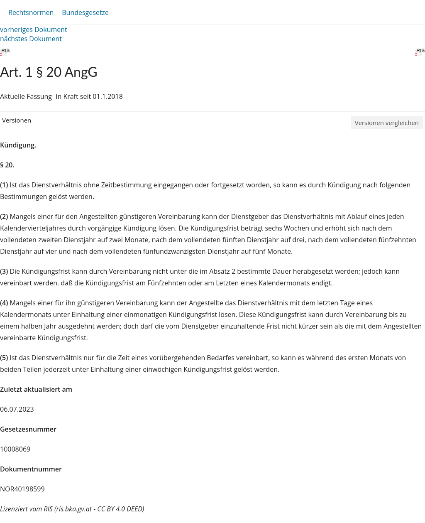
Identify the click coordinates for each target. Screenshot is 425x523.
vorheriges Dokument (33, 29)
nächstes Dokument (31, 38)
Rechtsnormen (31, 12)
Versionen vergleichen (387, 122)
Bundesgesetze (85, 12)
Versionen (16, 120)
